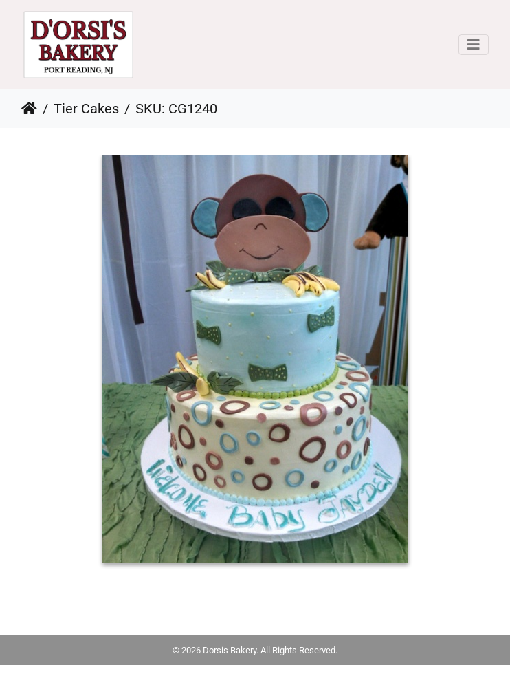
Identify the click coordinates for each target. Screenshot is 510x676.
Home (29, 108)
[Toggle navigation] (473, 44)
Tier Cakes (86, 108)
